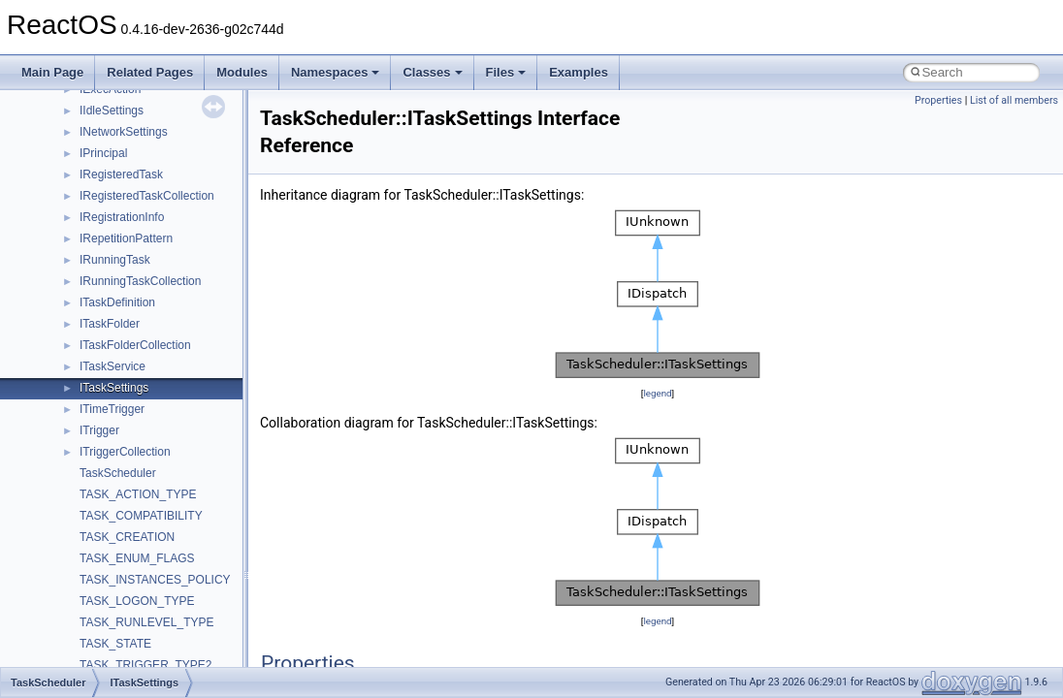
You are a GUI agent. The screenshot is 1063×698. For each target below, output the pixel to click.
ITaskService (112, 366)
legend (657, 393)
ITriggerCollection (125, 452)
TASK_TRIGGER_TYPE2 (145, 665)
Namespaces (335, 72)
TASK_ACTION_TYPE (138, 494)
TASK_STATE (115, 643)
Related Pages (150, 72)
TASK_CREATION (127, 537)
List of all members (1014, 100)
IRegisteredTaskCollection (147, 196)
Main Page (52, 72)
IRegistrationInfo (122, 217)
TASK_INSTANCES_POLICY (155, 580)
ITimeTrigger (112, 409)
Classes (432, 72)
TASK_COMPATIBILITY (141, 516)
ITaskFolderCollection (135, 345)
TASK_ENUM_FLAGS (137, 558)
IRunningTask (115, 260)
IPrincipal (103, 153)
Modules (242, 72)
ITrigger (99, 430)
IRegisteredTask (121, 174)
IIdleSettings (112, 110)
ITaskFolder (110, 324)
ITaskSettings (114, 388)
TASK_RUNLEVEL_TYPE (147, 622)
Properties (938, 100)
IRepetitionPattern (126, 238)
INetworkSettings (124, 132)
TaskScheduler (118, 473)
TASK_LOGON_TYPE (137, 601)
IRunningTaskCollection (140, 281)
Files (506, 72)
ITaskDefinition (117, 302)
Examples (578, 72)
